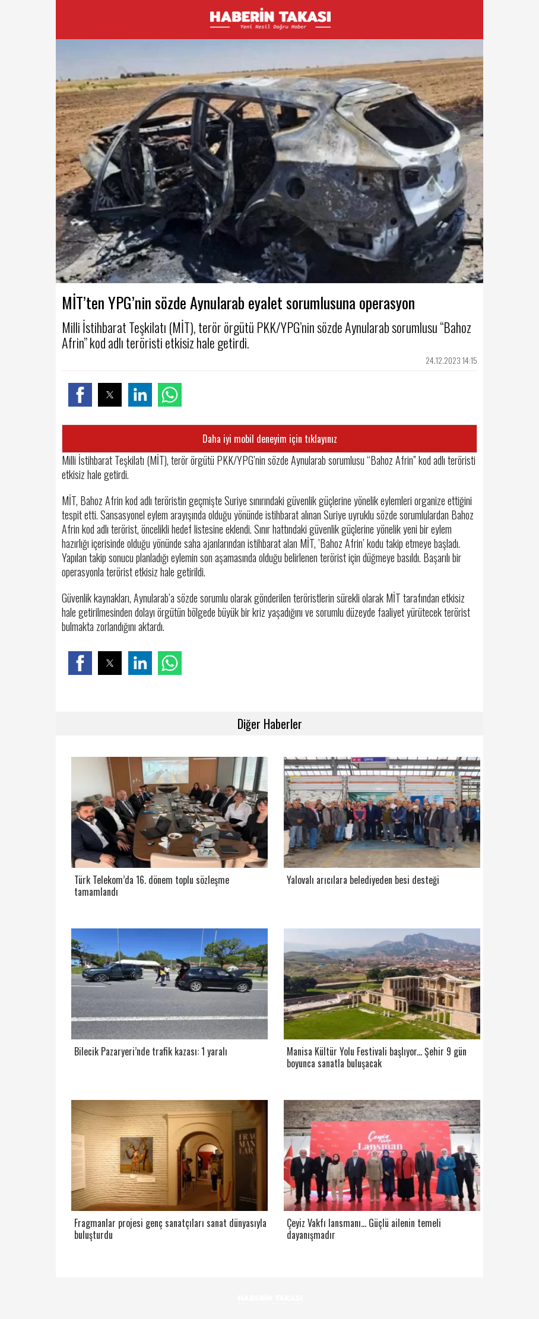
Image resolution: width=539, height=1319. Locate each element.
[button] (80, 395)
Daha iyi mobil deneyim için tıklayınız (269, 439)
